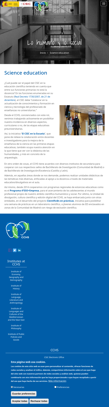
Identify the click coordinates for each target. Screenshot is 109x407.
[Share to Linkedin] (19, 250)
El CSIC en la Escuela (33, 133)
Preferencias (63, 388)
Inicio (43, 52)
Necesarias (18, 388)
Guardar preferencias (23, 395)
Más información (57, 382)
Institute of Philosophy (16, 327)
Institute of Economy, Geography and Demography (16, 275)
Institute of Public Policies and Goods (16, 337)
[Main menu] (104, 3)
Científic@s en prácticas (60, 200)
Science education (59, 52)
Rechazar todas (39, 402)
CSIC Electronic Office (54, 357)
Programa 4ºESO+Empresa (24, 190)
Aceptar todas (19, 402)
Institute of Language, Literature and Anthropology (16, 298)
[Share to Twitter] (14, 250)
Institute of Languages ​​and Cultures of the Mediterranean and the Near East (16, 314)
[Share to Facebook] (10, 250)
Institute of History (16, 287)
